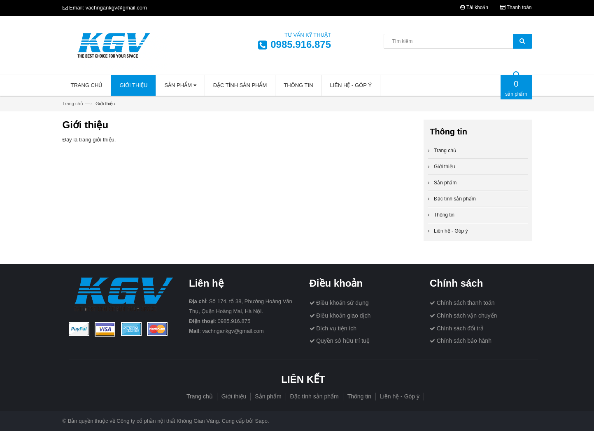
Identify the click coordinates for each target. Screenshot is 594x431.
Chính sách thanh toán (466, 302)
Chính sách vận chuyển (467, 315)
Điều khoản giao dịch (343, 315)
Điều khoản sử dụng (342, 302)
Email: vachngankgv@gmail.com (105, 8)
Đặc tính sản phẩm (455, 199)
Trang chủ (73, 103)
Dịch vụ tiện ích (336, 328)
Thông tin (444, 215)
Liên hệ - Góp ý (451, 231)
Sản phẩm (445, 183)
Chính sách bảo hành (464, 340)
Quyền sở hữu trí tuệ (343, 340)
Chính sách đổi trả (460, 328)
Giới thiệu (444, 167)
